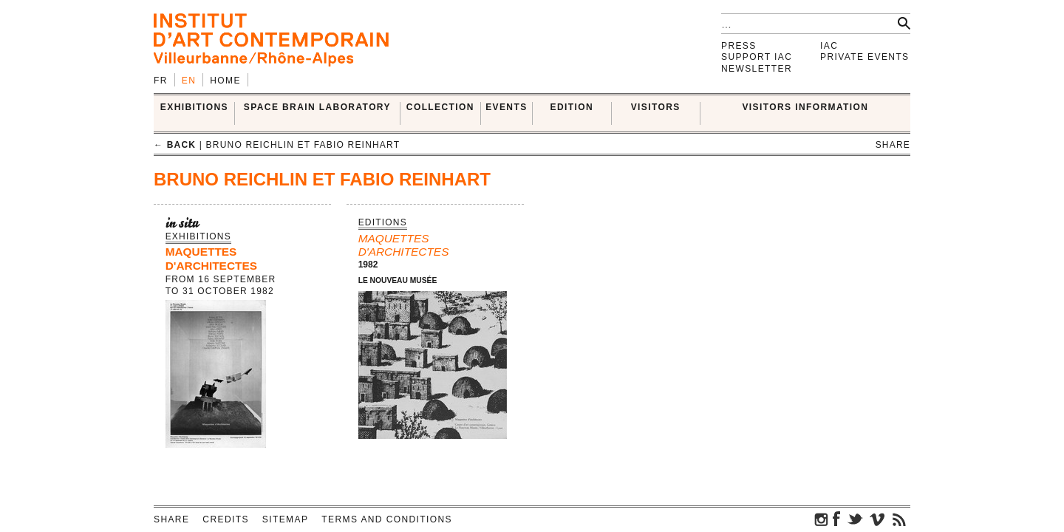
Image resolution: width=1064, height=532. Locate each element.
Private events (865, 57)
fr (161, 80)
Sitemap (285, 519)
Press (739, 46)
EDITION (571, 107)
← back (175, 145)
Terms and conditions (386, 519)
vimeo (877, 519)
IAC (829, 46)
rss (899, 519)
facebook (836, 519)
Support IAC (756, 57)
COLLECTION (440, 107)
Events (506, 107)
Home (225, 80)
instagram (821, 519)
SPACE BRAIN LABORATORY (317, 107)
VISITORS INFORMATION (805, 107)
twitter (855, 519)
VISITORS (656, 107)
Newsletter (756, 69)
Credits (225, 519)
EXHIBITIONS (194, 107)
